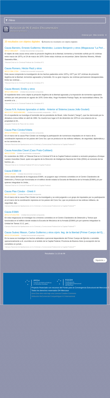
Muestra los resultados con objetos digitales (59, 42)
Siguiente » (100, 260)
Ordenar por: (87, 35)
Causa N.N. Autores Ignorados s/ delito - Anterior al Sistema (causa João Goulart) (47, 109)
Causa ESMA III (13, 171)
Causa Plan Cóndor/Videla (18, 130)
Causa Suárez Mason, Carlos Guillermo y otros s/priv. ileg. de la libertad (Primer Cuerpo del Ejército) (57, 232)
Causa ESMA (12, 212)
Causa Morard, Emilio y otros (20, 89)
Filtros (10, 20)
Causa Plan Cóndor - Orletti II (20, 191)
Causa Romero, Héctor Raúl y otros (23, 68)
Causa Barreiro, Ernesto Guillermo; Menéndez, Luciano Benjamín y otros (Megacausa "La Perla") (55, 48)
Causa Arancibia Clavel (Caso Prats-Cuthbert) (28, 150)
